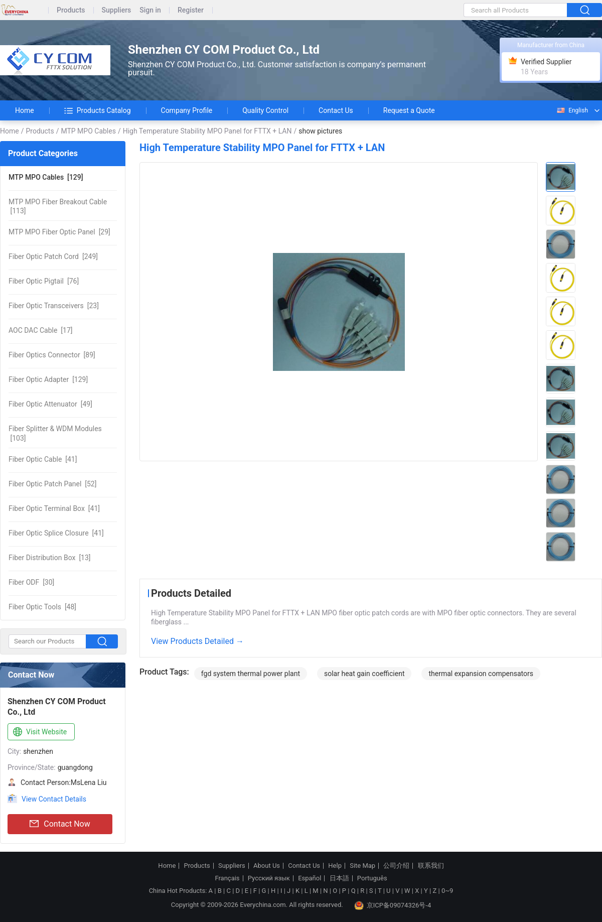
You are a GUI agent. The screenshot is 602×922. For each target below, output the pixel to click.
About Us (266, 866)
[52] (52, 484)
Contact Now (60, 824)
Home (24, 110)
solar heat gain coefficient (364, 674)
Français (227, 878)
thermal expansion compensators (480, 674)
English (572, 110)
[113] (58, 206)
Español (309, 878)
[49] (50, 404)
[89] (52, 355)
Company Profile (187, 110)
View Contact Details (54, 799)
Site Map (362, 866)
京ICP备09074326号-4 (392, 905)
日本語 (339, 878)
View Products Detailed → (197, 641)
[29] (59, 232)
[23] (54, 306)
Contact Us (336, 110)
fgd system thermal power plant (250, 674)
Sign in (150, 10)
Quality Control (265, 110)
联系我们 (431, 866)
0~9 (447, 890)
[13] (50, 558)
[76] (44, 281)
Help (335, 866)
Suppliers (116, 10)
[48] (42, 607)
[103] (55, 433)
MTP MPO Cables (88, 131)
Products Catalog (97, 110)
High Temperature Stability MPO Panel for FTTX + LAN (207, 131)
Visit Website (39, 732)
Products (71, 10)
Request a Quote (409, 110)
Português (372, 878)
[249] (53, 256)
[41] (43, 459)
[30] (31, 582)
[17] (41, 330)
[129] (46, 177)
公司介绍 (396, 866)
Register (191, 10)
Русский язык (269, 878)
